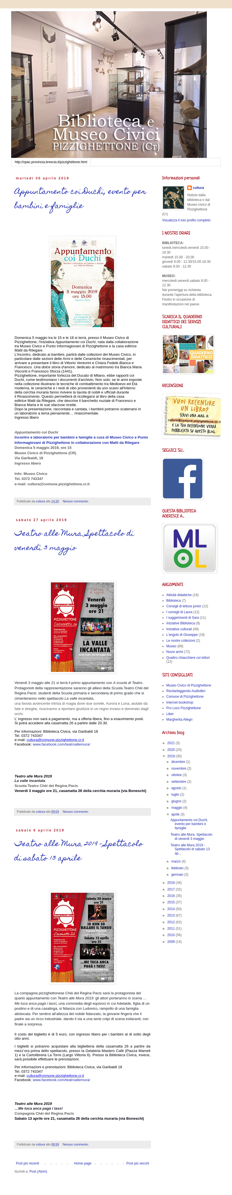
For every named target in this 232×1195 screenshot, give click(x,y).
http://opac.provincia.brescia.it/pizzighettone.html (51, 162)
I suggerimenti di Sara (182, 618)
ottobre (177, 775)
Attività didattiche (179, 595)
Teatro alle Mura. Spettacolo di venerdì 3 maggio (74, 541)
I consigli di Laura (179, 612)
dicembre (178, 762)
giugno (176, 801)
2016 (171, 896)
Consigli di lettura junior (183, 606)
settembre (179, 782)
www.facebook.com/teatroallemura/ (61, 744)
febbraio (177, 868)
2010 (171, 935)
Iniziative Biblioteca (180, 623)
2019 (171, 756)
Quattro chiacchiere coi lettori (188, 658)
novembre (179, 768)
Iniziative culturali (179, 629)
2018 (171, 883)
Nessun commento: (76, 501)
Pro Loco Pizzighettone (183, 708)
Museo (171, 646)
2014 (171, 909)
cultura (198, 188)
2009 (171, 942)
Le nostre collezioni (180, 641)
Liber (170, 714)
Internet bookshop (179, 702)
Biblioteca (173, 601)
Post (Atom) (38, 1171)
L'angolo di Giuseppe (182, 635)
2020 (171, 750)
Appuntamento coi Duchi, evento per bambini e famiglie (80, 199)
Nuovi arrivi (174, 652)
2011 (171, 929)
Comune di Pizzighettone (184, 697)
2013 (171, 915)
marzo (176, 861)
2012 (171, 922)
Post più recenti (27, 1163)
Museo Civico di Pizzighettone (188, 685)
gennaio (177, 875)
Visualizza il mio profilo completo (186, 220)
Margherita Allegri (179, 719)
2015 (171, 902)
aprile (176, 814)
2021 (171, 743)
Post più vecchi (137, 1163)
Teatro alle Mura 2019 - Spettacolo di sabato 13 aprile (79, 851)
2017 (171, 889)
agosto (176, 788)
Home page (82, 1163)
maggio (177, 808)
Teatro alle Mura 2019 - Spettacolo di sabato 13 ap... (190, 849)
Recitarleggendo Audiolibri (185, 691)
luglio (175, 794)
